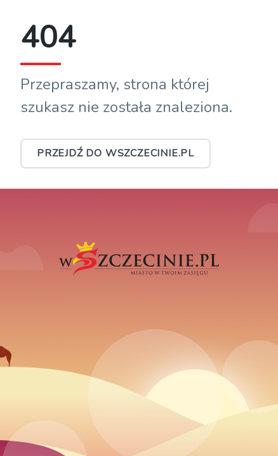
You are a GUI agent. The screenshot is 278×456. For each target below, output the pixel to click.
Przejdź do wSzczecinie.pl (115, 153)
